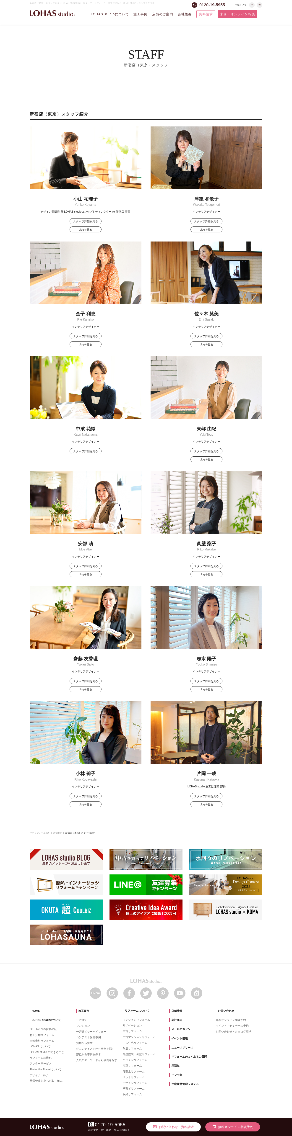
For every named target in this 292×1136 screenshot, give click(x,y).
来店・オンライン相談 (237, 14)
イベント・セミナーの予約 (232, 1025)
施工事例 (140, 14)
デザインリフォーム (135, 1083)
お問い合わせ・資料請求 (173, 1127)
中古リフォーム (132, 1031)
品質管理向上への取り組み (46, 1080)
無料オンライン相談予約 (231, 1020)
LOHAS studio (52, 13)
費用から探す (84, 1043)
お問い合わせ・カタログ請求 (233, 1031)
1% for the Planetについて (46, 1069)
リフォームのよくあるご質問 (189, 1056)
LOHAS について (40, 1046)
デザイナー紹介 (39, 1075)
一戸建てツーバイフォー (91, 1031)
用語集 (175, 1065)
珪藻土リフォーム (134, 1071)
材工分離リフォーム (42, 1035)
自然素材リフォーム (42, 1040)
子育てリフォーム (134, 1088)
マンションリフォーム (136, 1019)
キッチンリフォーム (135, 1059)
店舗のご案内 (162, 14)
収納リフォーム (132, 1094)
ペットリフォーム (134, 1077)
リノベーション (132, 1025)
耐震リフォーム (132, 1048)
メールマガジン (180, 1029)
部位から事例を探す (88, 1054)
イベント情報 (179, 1038)
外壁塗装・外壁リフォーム (139, 1054)
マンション (83, 1025)
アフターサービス (41, 1063)
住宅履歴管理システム (185, 1084)
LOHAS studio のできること (47, 1052)
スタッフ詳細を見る (85, 221)
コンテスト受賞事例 (88, 1037)
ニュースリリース (182, 1047)
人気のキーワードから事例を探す (96, 1060)
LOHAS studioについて (110, 14)
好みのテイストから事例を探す (95, 1048)
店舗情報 (176, 1011)
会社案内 (176, 1020)
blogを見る (85, 229)
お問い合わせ (226, 1011)
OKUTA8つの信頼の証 (43, 1029)
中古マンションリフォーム (139, 1037)
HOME (36, 1011)
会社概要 (185, 14)
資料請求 (206, 14)
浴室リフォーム (132, 1065)
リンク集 (176, 1075)
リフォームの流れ (41, 1057)
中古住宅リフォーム (135, 1042)
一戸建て (81, 1020)
